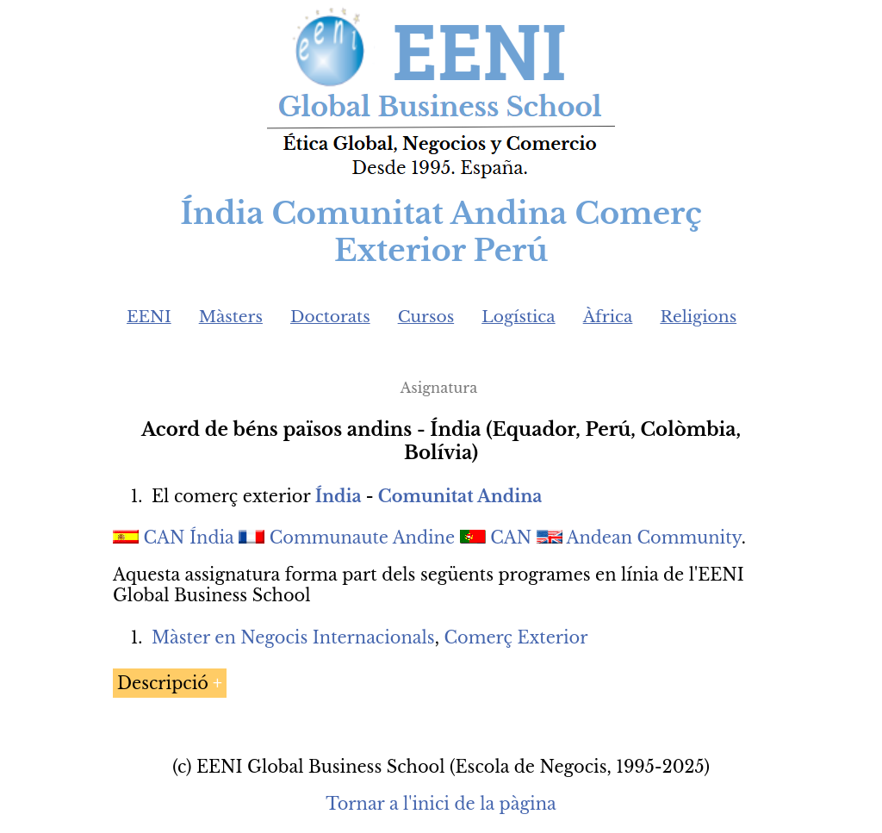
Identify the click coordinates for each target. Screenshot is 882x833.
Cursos (426, 316)
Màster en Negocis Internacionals (293, 637)
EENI (149, 316)
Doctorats (330, 316)
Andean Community (653, 537)
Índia (338, 496)
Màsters (231, 316)
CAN (510, 537)
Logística (518, 316)
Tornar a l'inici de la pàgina (441, 803)
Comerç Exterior (516, 637)
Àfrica (608, 316)
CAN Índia (189, 537)
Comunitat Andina (460, 496)
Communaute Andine (362, 537)
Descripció (162, 683)
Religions (698, 316)
